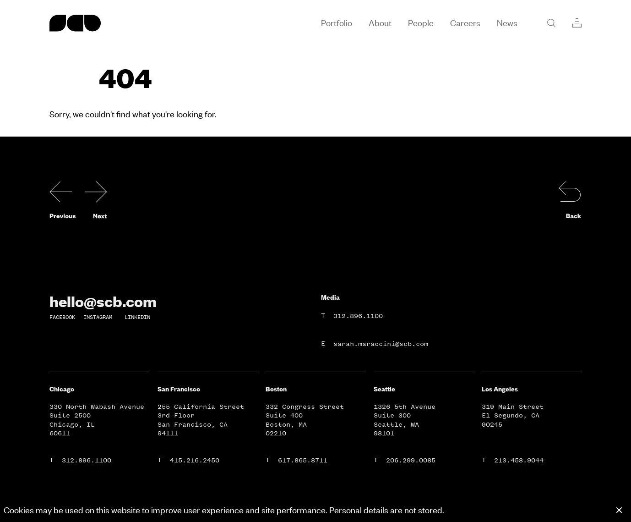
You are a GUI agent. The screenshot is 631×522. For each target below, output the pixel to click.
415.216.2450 (194, 460)
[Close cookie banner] (619, 510)
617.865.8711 (302, 460)
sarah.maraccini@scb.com (380, 344)
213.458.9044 (519, 460)
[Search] (551, 22)
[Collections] (577, 22)
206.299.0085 (410, 460)
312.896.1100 (358, 316)
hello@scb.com (103, 301)
